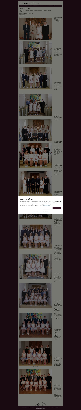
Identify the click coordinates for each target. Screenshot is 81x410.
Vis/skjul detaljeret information (40, 211)
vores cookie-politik (46, 205)
